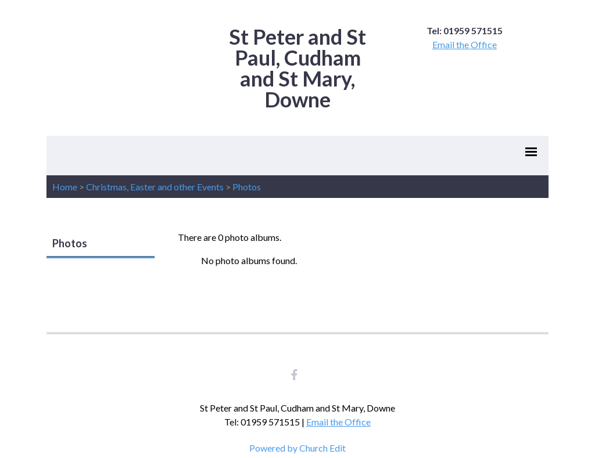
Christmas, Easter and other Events (155, 186)
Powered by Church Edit (297, 447)
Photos (246, 186)
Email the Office (464, 44)
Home (64, 186)
